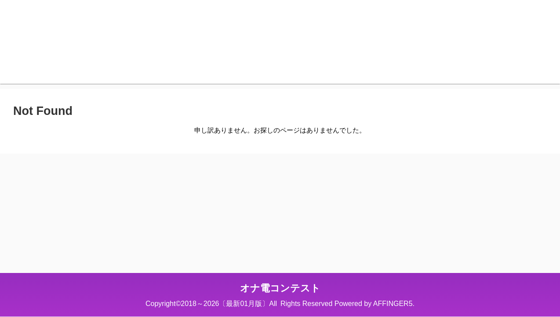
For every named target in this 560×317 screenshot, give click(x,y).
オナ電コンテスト (280, 288)
